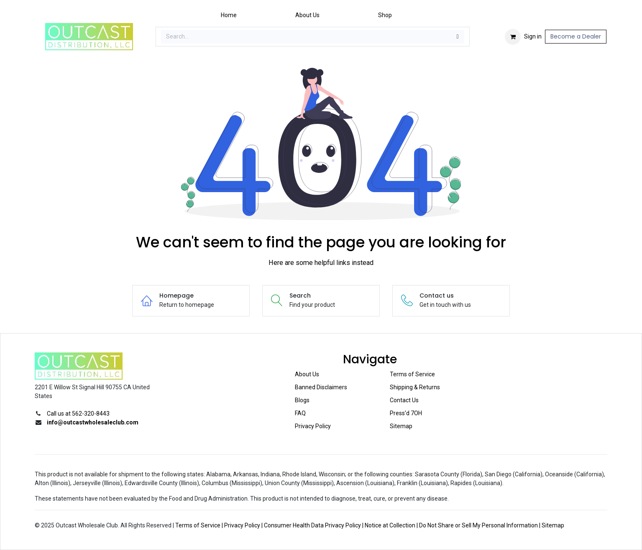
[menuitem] (228, 15)
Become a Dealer (575, 36)
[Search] (457, 37)
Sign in (533, 36)
